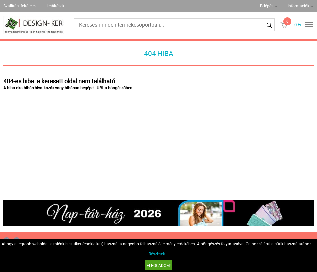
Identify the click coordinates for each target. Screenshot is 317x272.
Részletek (157, 253)
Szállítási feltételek (20, 5)
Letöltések (55, 5)
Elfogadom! (159, 265)
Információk (298, 5)
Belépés (266, 5)
